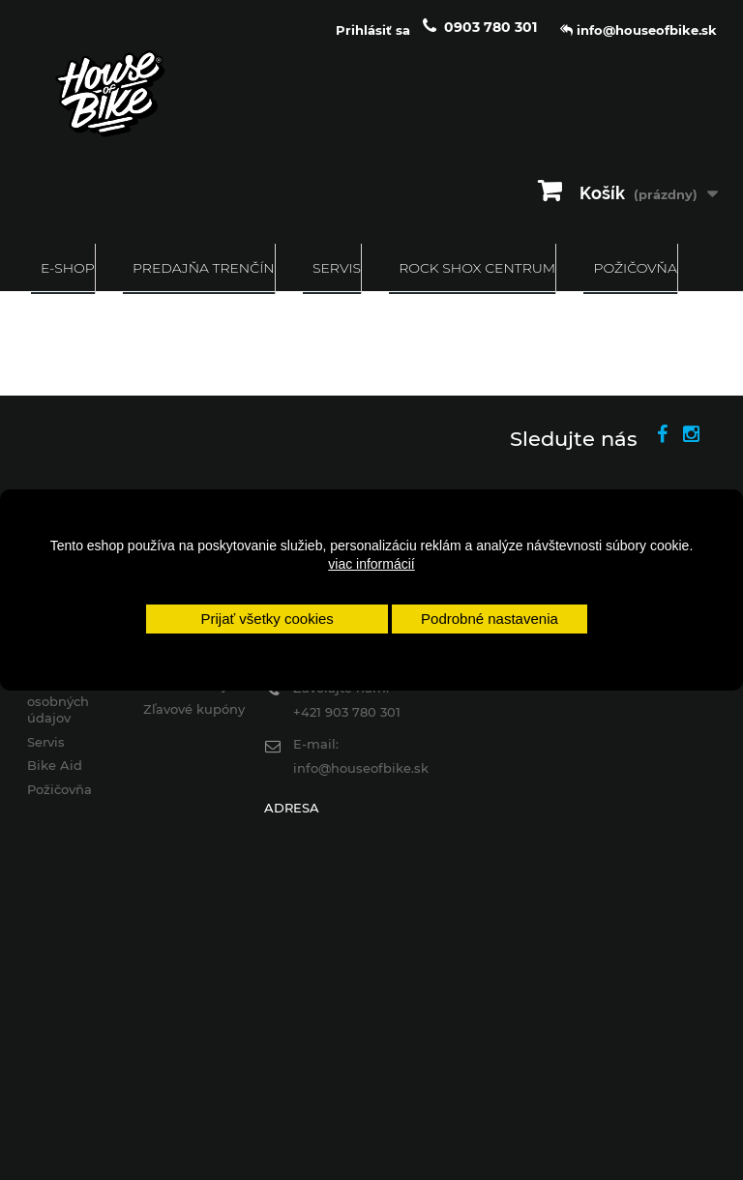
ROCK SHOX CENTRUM (477, 268)
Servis (336, 268)
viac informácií (371, 564)
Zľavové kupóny (194, 709)
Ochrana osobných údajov (58, 701)
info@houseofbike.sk (361, 768)
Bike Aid (54, 765)
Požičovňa (634, 268)
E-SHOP (68, 268)
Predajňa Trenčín (204, 268)
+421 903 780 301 (347, 712)
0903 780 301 (490, 27)
